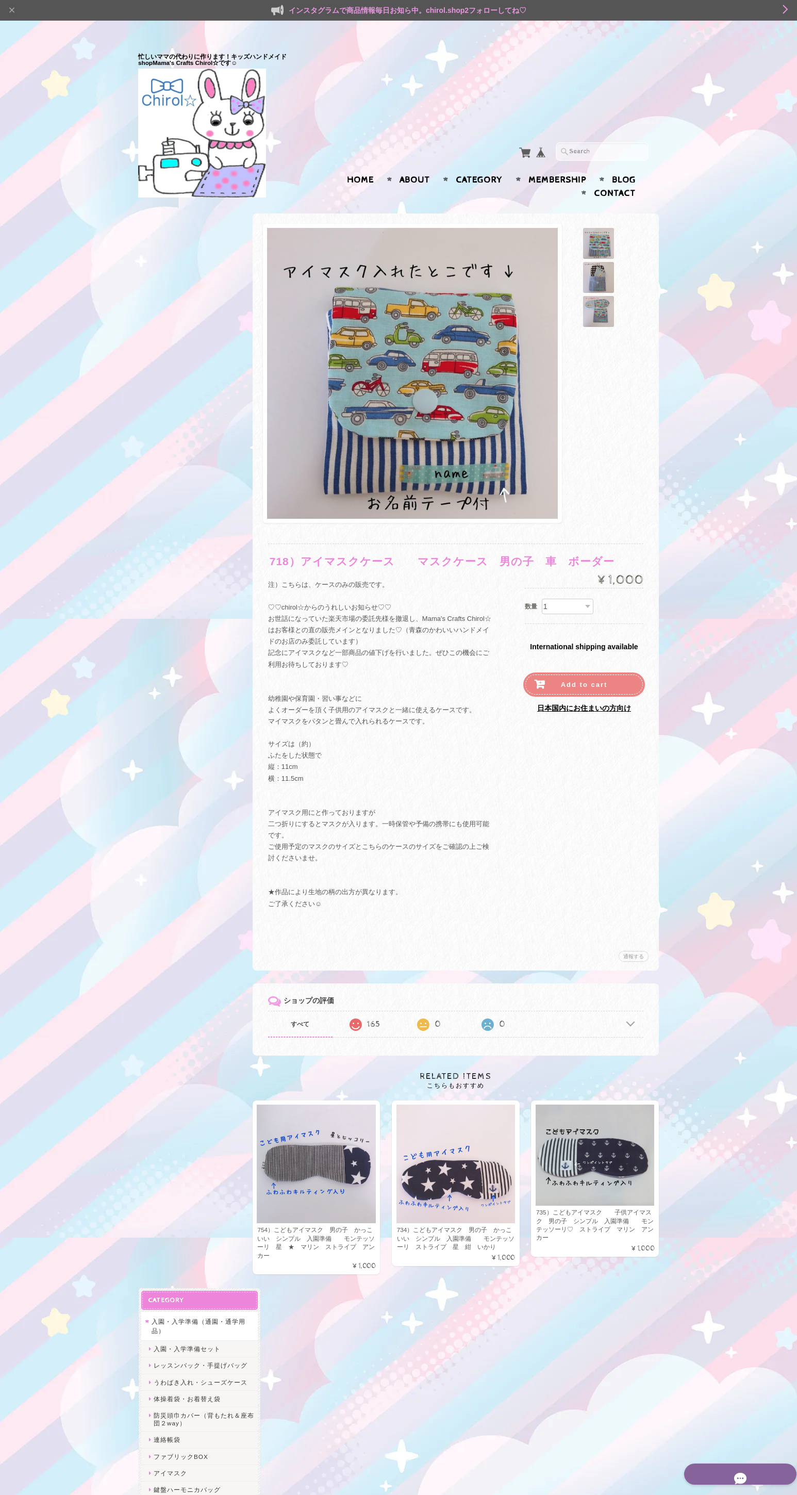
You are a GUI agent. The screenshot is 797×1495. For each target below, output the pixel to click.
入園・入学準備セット (186, 254)
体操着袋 (166, 1109)
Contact (615, 173)
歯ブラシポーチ (176, 965)
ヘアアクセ (168, 1178)
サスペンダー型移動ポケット (196, 629)
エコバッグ (168, 1054)
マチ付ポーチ (173, 882)
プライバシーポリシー (184, 1326)
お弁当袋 (166, 729)
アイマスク (170, 393)
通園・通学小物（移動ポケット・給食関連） (194, 483)
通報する (633, 936)
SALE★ (163, 1074)
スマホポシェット (180, 982)
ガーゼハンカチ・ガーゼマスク (196, 592)
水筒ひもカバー (176, 1126)
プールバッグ (173, 426)
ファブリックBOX (180, 377)
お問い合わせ (172, 1306)
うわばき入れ (173, 1159)
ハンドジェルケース (183, 696)
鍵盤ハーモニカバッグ (186, 410)
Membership (557, 160)
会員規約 (647, 1471)
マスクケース (173, 662)
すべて (304, 1004)
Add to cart (584, 664)
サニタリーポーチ (180, 948)
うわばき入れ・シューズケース (196, 299)
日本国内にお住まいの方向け (584, 688)
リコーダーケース (180, 443)
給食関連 (166, 1093)
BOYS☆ (165, 1035)
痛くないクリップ (180, 646)
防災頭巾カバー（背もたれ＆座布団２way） (196, 340)
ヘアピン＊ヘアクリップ (190, 1213)
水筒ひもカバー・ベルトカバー (196, 568)
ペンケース (170, 679)
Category (479, 160)
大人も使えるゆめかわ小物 (191, 764)
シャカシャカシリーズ (184, 1000)
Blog (624, 160)
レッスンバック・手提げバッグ (196, 274)
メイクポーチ (173, 932)
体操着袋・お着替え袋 (186, 319)
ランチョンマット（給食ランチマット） (196, 543)
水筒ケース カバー (183, 712)
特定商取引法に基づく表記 (191, 1346)
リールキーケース (180, 613)
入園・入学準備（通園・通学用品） (194, 231)
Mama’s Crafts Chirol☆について (194, 1281)
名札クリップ (173, 745)
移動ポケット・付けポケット (196, 506)
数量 (531, 586)
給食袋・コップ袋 (180, 522)
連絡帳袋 (166, 360)
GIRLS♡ (166, 1018)
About (415, 160)
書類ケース (170, 832)
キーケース (170, 816)
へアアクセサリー (180, 915)
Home (360, 160)
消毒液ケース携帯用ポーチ (193, 799)
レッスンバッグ (176, 1142)
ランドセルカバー (180, 460)
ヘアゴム (166, 1196)
